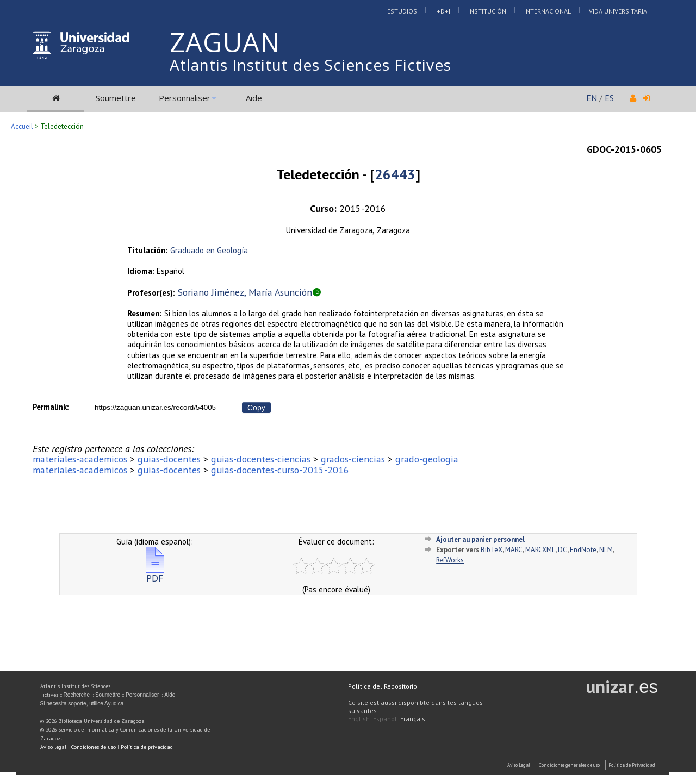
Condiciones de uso (93, 747)
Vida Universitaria (618, 11)
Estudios (402, 11)
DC (562, 549)
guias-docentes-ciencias (260, 459)
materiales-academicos (80, 459)
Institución (487, 11)
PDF (155, 573)
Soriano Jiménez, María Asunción (245, 292)
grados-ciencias (353, 459)
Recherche (77, 695)
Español (385, 719)
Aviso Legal (518, 765)
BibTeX (491, 549)
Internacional (547, 11)
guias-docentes (169, 459)
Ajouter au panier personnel (480, 539)
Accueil (22, 126)
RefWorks (450, 560)
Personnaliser (184, 97)
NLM (606, 549)
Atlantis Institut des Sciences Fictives (310, 64)
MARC (514, 549)
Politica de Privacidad (631, 765)
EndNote (583, 549)
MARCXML (540, 549)
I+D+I (442, 11)
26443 (395, 174)
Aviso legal (53, 747)
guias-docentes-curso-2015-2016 (280, 470)
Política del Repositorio (382, 686)
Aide (254, 97)
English (359, 719)
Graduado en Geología (209, 250)
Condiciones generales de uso (569, 765)
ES (609, 97)
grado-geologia (426, 459)
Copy (256, 407)
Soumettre (116, 97)
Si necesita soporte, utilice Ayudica (82, 704)
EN (591, 97)
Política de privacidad (147, 747)
